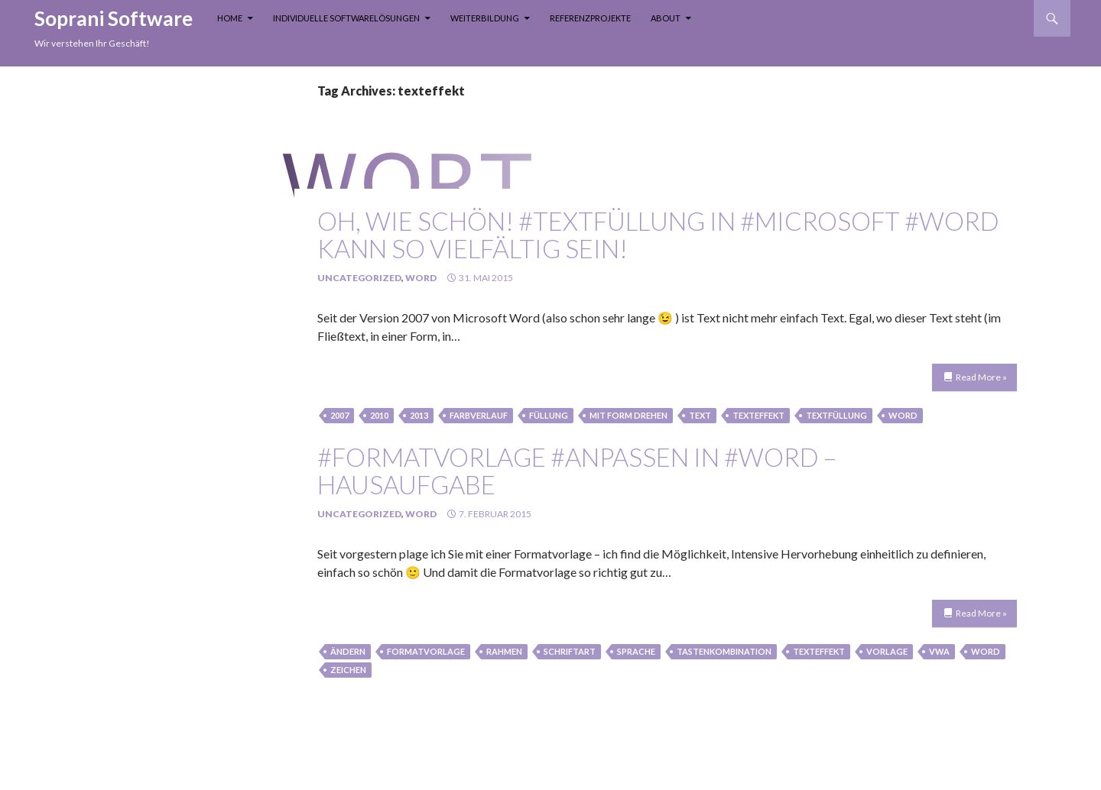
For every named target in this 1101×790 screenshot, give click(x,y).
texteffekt (758, 415)
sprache (636, 651)
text (700, 415)
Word (421, 277)
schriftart (570, 651)
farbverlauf (479, 415)
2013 (419, 415)
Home (229, 18)
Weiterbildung (484, 18)
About (665, 18)
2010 (379, 415)
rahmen (504, 651)
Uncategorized (359, 277)
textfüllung (836, 415)
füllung (548, 415)
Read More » (981, 377)
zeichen (348, 670)
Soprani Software (113, 18)
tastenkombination (724, 651)
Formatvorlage (426, 651)
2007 (339, 415)
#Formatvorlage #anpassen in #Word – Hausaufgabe (576, 471)
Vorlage (887, 651)
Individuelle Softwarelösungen (346, 18)
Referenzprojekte (590, 18)
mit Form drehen (628, 415)
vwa (939, 651)
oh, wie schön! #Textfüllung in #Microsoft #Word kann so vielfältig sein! (658, 235)
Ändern (347, 651)
